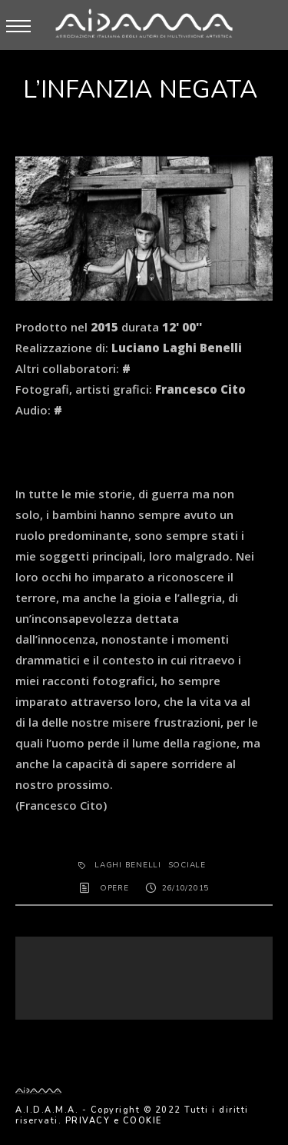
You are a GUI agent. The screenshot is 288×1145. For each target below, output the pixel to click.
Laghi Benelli (127, 865)
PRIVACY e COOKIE (113, 1121)
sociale (187, 865)
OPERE (114, 888)
